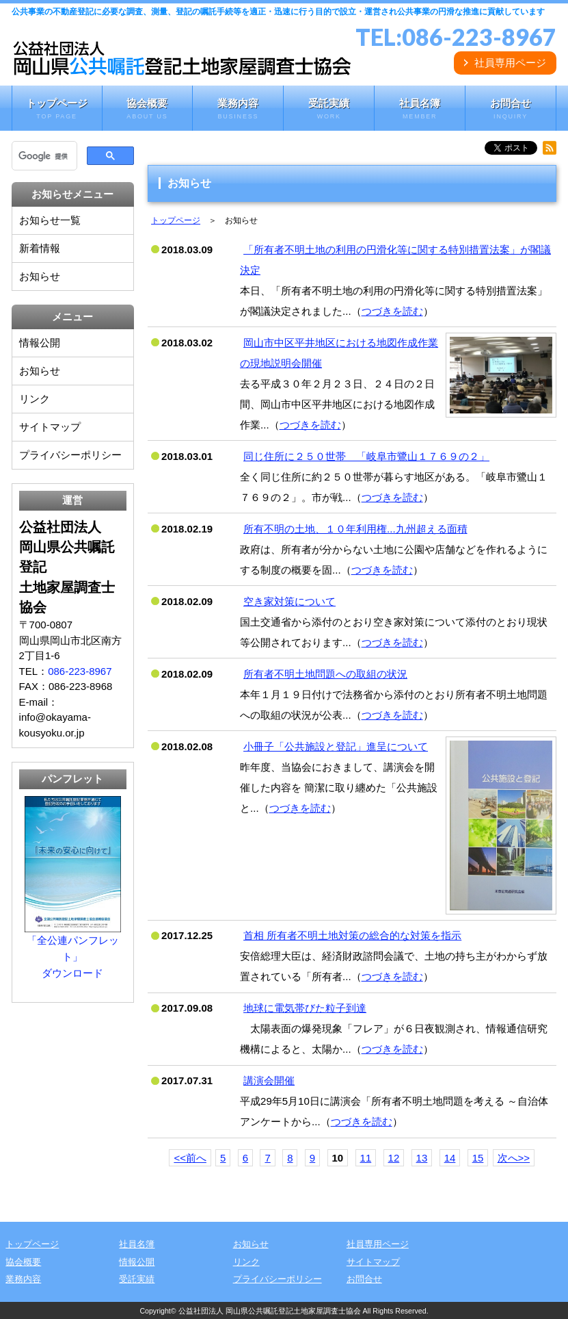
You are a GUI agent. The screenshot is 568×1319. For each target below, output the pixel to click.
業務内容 (238, 109)
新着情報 (39, 248)
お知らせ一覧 (50, 220)
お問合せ (510, 109)
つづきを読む (392, 311)
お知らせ (39, 276)
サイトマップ (50, 427)
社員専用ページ (510, 62)
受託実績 (329, 109)
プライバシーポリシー (70, 455)
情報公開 (39, 342)
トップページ (57, 109)
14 (450, 1158)
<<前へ (190, 1158)
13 (422, 1158)
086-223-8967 (479, 37)
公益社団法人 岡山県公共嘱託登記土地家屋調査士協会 (269, 1311)
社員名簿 (420, 109)
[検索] (43, 156)
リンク (34, 399)
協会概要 (148, 109)
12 (394, 1158)
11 (366, 1158)
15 (478, 1158)
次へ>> (514, 1158)
